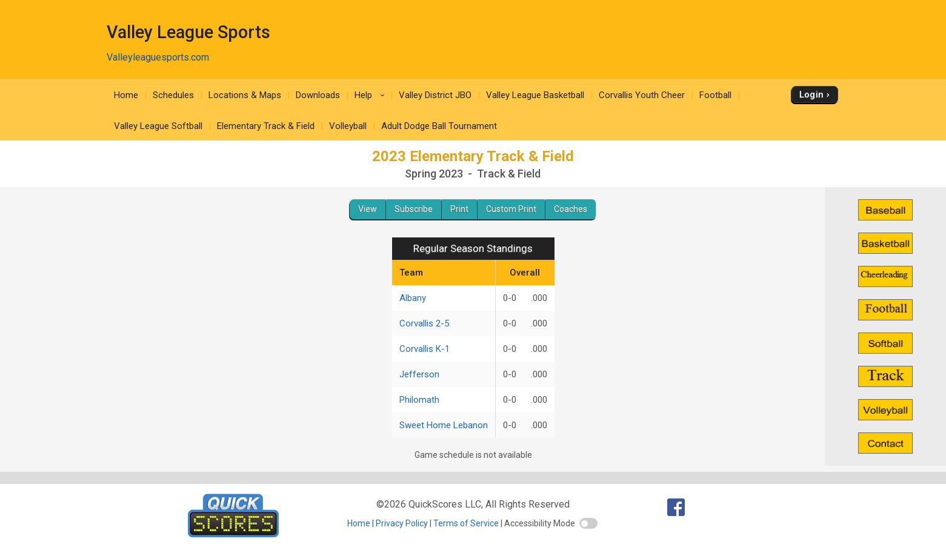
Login (811, 94)
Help (371, 95)
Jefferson (419, 374)
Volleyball (348, 126)
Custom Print (511, 209)
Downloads (318, 95)
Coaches (570, 209)
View (367, 209)
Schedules (173, 95)
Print (459, 209)
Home (126, 95)
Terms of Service (466, 523)
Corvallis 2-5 (424, 323)
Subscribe (414, 209)
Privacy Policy (402, 523)
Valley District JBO (435, 95)
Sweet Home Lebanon (443, 425)
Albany (412, 298)
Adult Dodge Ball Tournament (439, 126)
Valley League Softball (158, 126)
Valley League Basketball (535, 95)
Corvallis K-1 (424, 348)
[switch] (588, 523)
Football (715, 95)
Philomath (419, 399)
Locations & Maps (244, 95)
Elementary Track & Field (266, 126)
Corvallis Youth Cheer (642, 95)
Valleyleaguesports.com (158, 57)
